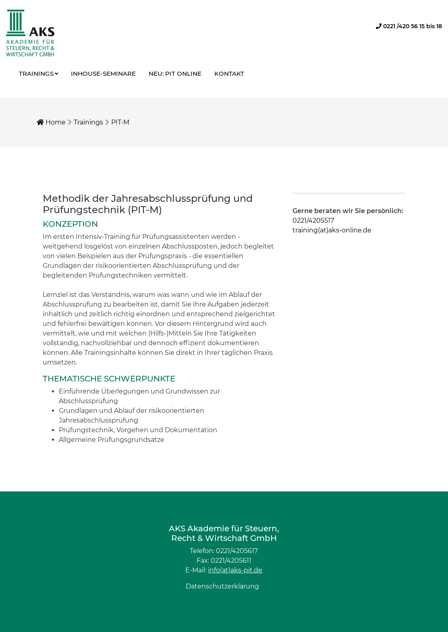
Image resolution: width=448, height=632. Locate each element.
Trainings (36, 73)
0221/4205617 (237, 551)
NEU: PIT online (175, 73)
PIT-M (120, 122)
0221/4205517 (313, 220)
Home (51, 122)
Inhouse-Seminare (103, 73)
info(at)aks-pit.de (235, 570)
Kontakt (229, 73)
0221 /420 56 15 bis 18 (409, 26)
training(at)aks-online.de (331, 230)
